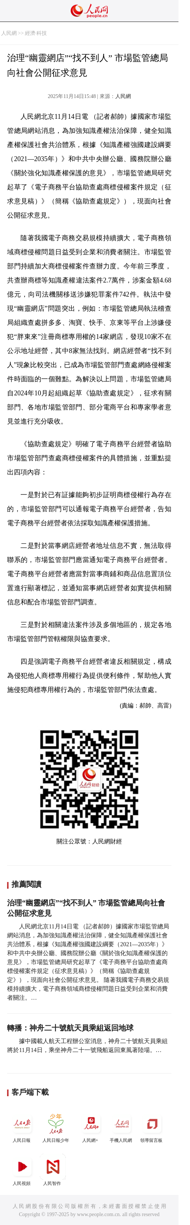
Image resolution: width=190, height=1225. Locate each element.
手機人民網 (122, 1127)
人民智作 (53, 1170)
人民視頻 (22, 1170)
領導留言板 (152, 1127)
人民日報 (22, 1127)
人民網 (9, 33)
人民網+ (91, 1127)
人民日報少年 (55, 1127)
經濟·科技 (36, 33)
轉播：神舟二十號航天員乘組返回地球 (70, 1028)
